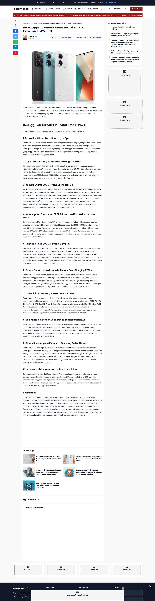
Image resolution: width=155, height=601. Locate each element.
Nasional (37, 9)
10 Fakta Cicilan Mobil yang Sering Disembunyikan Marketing (97, 15)
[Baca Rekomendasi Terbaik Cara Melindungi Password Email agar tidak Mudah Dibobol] (89, 472)
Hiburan (105, 9)
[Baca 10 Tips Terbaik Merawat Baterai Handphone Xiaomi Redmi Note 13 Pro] (89, 459)
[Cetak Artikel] (55, 37)
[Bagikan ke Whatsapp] (15, 42)
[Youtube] (63, 2)
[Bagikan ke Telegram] (15, 47)
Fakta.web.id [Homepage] (21, 588)
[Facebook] (48, 2)
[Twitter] (53, 2)
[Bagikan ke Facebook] (15, 31)
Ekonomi (67, 9)
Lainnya (118, 9)
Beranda (26, 23)
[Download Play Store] (128, 593)
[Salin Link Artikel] (66, 37)
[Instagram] (58, 2)
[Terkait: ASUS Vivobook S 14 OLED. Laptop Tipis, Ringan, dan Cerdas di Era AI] (29, 459)
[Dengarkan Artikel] (95, 37)
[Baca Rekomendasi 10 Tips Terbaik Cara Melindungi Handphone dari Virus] (49, 485)
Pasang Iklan (111, 3)
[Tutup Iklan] (123, 588)
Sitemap (100, 3)
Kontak (93, 3)
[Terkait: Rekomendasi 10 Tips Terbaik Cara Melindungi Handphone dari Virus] (29, 486)
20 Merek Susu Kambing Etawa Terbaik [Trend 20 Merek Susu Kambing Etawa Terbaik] (123, 28)
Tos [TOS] (75, 3)
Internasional (53, 9)
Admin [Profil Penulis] (31, 37)
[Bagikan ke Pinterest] (15, 53)
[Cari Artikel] (126, 9)
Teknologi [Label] (34, 23)
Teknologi (80, 9)
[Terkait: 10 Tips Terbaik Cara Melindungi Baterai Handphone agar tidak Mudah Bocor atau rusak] (29, 472)
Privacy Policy (83, 3)
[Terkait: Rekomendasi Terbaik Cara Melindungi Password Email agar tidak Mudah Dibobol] (69, 472)
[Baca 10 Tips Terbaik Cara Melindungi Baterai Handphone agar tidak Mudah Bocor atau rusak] (49, 472)
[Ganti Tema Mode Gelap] (150, 586)
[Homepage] (21, 9)
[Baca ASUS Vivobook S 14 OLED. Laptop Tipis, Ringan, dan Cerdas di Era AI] (49, 459)
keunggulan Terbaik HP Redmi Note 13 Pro (60, 131)
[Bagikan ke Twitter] (15, 36)
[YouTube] (136, 9)
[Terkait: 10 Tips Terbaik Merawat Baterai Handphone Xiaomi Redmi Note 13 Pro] (69, 459)
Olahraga (93, 9)
